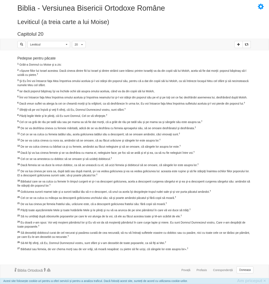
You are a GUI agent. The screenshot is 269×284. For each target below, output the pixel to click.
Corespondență (223, 270)
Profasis (201, 270)
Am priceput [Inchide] (251, 280)
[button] (48, 44)
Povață (185, 270)
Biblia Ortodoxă (32, 270)
